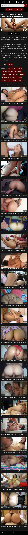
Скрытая (4, 74)
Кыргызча (18, 71)
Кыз (10, 74)
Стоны (14, 80)
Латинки (10, 64)
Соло (9, 80)
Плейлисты (9, 9)
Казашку (15, 74)
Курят (19, 80)
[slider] (11, 28)
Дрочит (4, 80)
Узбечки (19, 77)
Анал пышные (12, 68)
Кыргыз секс (5, 533)
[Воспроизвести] (2, 30)
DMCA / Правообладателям (18, 533)
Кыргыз (14, 2)
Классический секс (7, 71)
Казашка (21, 74)
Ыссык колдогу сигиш (8, 77)
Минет (20, 68)
